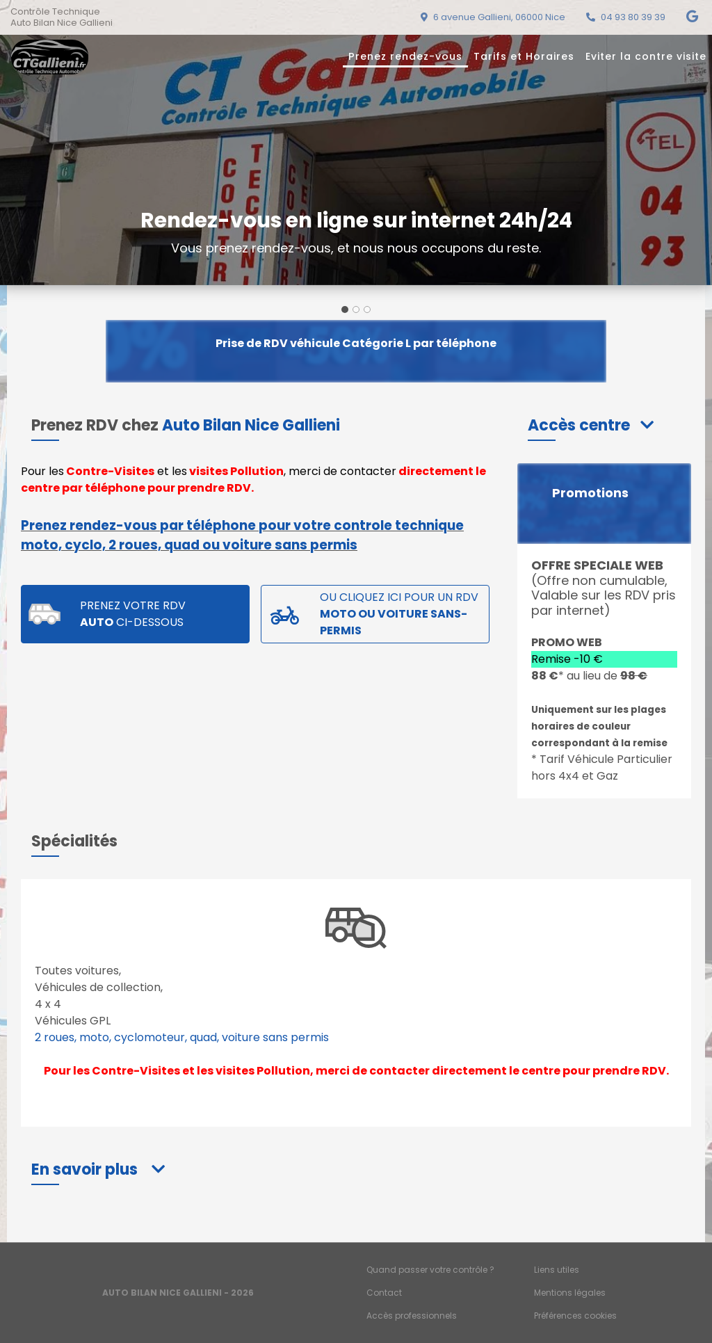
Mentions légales (570, 1292)
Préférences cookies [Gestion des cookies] (575, 1315)
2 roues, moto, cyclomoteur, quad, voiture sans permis (182, 1037)
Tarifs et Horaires (524, 56)
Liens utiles (556, 1270)
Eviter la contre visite (645, 56)
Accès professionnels (411, 1315)
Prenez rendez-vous (405, 56)
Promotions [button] (590, 493)
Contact (384, 1292)
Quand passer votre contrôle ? (430, 1270)
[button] (591, 425)
